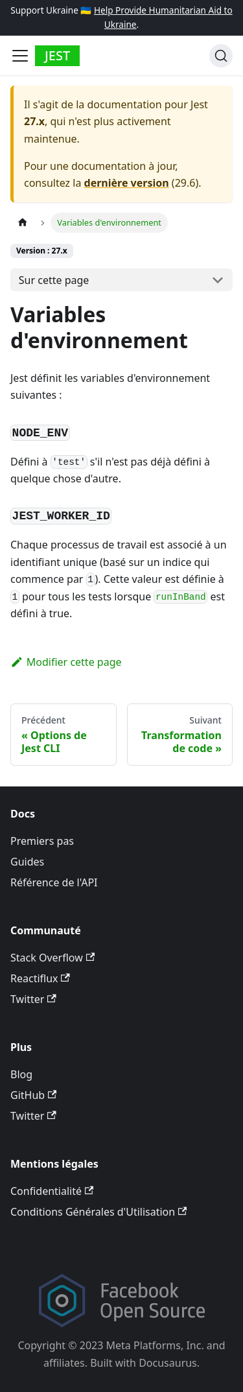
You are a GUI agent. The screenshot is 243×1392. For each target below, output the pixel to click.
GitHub (33, 1095)
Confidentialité (51, 1191)
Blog (21, 1074)
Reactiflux (40, 978)
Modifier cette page (66, 662)
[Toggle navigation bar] (20, 55)
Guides (27, 862)
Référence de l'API (54, 882)
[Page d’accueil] (22, 223)
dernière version (126, 183)
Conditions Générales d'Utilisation (98, 1212)
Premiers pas (42, 841)
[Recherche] (221, 55)
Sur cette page (54, 280)
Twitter (33, 999)
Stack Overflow (52, 957)
